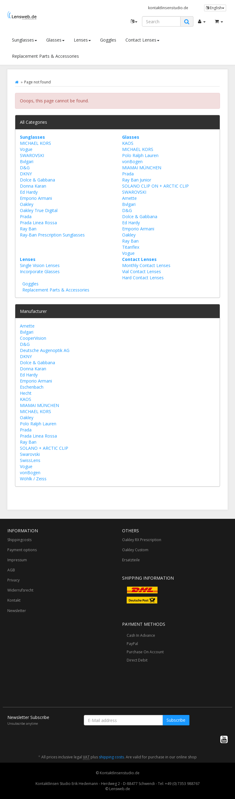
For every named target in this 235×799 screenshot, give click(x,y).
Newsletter (16, 610)
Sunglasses (24, 40)
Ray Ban (28, 229)
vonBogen (132, 161)
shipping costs (111, 757)
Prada (26, 216)
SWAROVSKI (32, 155)
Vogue (26, 149)
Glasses (55, 40)
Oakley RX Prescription (141, 539)
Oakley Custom (135, 549)
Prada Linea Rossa (38, 222)
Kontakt (14, 600)
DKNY (26, 174)
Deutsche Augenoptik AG (44, 350)
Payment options (22, 549)
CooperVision (33, 338)
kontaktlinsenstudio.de (168, 7)
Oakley (26, 204)
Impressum (17, 560)
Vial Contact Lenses (141, 271)
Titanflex (130, 247)
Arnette (129, 198)
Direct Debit (137, 660)
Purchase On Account (145, 651)
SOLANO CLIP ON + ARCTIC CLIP (155, 186)
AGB (11, 570)
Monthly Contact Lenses (146, 265)
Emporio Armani (36, 198)
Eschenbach (31, 387)
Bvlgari (26, 161)
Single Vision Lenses (40, 265)
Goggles (108, 40)
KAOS (127, 143)
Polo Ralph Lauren (140, 155)
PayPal (132, 643)
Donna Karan (33, 186)
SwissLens (30, 460)
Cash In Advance (141, 635)
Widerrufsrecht (20, 590)
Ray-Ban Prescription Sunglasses (52, 235)
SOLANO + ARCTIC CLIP (44, 448)
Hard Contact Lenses (143, 277)
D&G (25, 167)
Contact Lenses (142, 40)
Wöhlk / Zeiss (33, 479)
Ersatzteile (131, 560)
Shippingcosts (19, 539)
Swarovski (30, 454)
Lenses (82, 40)
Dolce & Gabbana (37, 180)
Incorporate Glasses (40, 271)
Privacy (13, 580)
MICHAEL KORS (35, 143)
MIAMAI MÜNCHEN (141, 167)
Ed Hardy (29, 192)
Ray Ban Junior (136, 180)
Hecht (26, 393)
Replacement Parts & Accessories (45, 56)
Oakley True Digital (39, 210)
